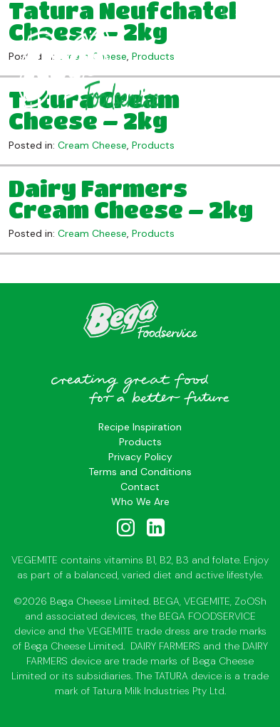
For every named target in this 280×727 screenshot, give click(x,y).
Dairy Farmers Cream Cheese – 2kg (131, 199)
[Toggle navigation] (243, 14)
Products (153, 145)
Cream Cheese (92, 145)
